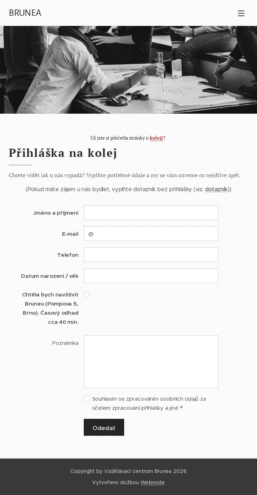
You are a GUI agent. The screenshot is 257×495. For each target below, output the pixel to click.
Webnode (153, 482)
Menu (241, 13)
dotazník (216, 189)
